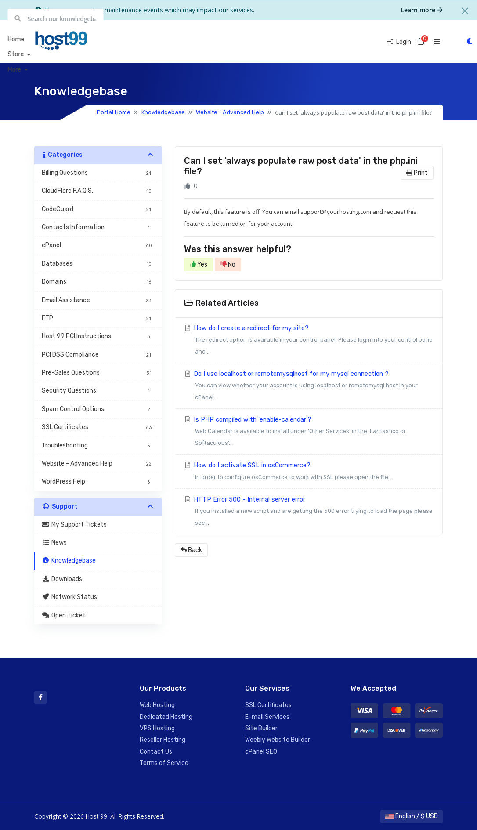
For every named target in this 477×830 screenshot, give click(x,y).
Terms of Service (164, 763)
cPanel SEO (261, 751)
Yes (198, 264)
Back (191, 550)
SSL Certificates (268, 705)
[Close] (465, 11)
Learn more (422, 10)
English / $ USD (411, 816)
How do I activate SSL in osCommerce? (309, 472)
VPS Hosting (157, 728)
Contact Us (156, 751)
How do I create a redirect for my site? (309, 341)
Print (417, 173)
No (227, 264)
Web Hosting (157, 705)
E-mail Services (267, 717)
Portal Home (113, 112)
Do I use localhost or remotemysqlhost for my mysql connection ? (309, 386)
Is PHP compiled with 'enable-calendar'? (309, 432)
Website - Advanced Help (230, 112)
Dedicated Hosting (166, 717)
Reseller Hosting (162, 739)
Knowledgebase (163, 112)
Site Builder (261, 728)
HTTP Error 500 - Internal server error (309, 512)
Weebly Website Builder (277, 739)
